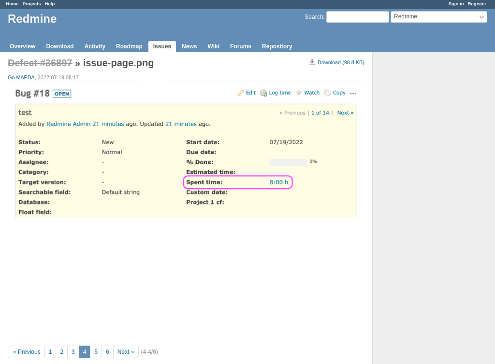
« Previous (27, 352)
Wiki (213, 46)
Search (314, 17)
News (189, 46)
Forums (240, 46)
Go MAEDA (21, 77)
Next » (125, 352)
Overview (22, 46)
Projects (32, 3)
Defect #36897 (40, 63)
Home (12, 3)
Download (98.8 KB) (341, 62)
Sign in (456, 3)
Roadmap (129, 46)
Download (59, 46)
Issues (162, 46)
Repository (277, 46)
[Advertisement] (421, 203)
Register (477, 3)
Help (50, 3)
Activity (95, 46)
